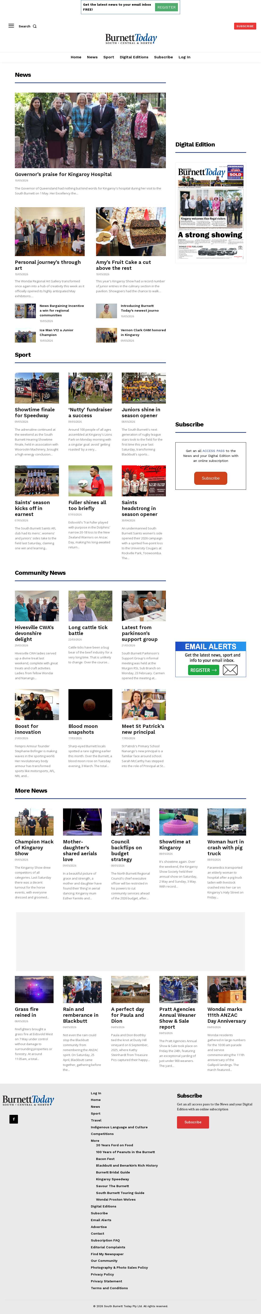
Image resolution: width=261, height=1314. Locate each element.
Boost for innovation (28, 725)
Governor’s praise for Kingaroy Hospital (63, 174)
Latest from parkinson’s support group (140, 630)
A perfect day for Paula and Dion (127, 1011)
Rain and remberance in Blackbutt (80, 1011)
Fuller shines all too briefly (87, 502)
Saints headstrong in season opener (139, 505)
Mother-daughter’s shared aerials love (80, 847)
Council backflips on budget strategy (126, 847)
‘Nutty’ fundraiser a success (90, 409)
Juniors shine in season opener (141, 409)
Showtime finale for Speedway (35, 409)
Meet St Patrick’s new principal (143, 725)
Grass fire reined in (26, 1008)
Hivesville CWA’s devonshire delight (34, 630)
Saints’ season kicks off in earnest (32, 505)
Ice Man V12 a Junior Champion (62, 326)
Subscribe (211, 475)
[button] (28, 26)
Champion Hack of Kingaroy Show (34, 844)
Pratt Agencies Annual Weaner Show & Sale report (177, 1014)
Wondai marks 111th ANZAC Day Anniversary (226, 1011)
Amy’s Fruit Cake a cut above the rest (123, 265)
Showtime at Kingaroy (175, 841)
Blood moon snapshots (83, 725)
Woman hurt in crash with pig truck (225, 844)
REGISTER (166, 7)
